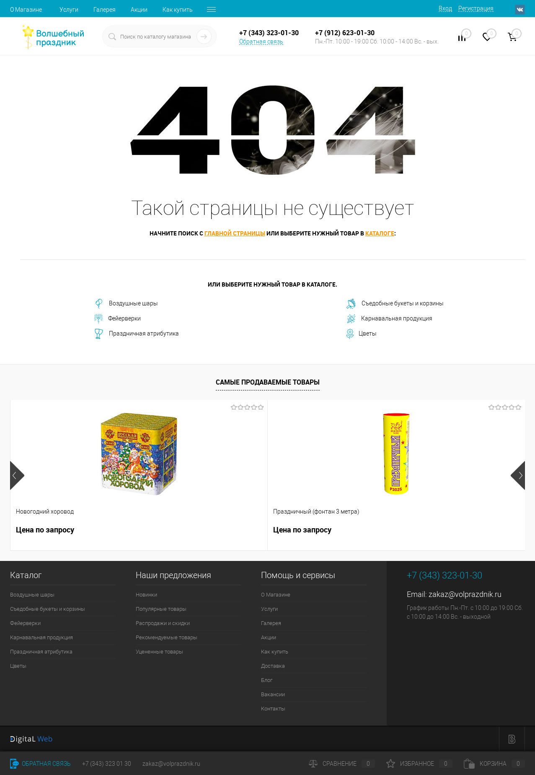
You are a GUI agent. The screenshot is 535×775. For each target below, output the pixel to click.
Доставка (273, 666)
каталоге (379, 233)
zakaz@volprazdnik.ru (465, 594)
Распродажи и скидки (163, 623)
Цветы (361, 334)
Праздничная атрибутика (136, 334)
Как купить (178, 9)
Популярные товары (161, 609)
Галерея (104, 9)
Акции (139, 9)
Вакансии (273, 694)
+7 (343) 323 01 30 (106, 763)
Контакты (273, 708)
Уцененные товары (159, 651)
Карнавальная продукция (389, 319)
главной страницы (234, 233)
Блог (266, 680)
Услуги (68, 9)
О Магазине (26, 9)
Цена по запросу (45, 529)
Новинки (146, 595)
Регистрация (476, 8)
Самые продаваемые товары (268, 382)
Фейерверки (117, 319)
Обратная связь (261, 41)
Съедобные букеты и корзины (395, 304)
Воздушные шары (126, 304)
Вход (445, 8)
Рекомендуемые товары (166, 637)
